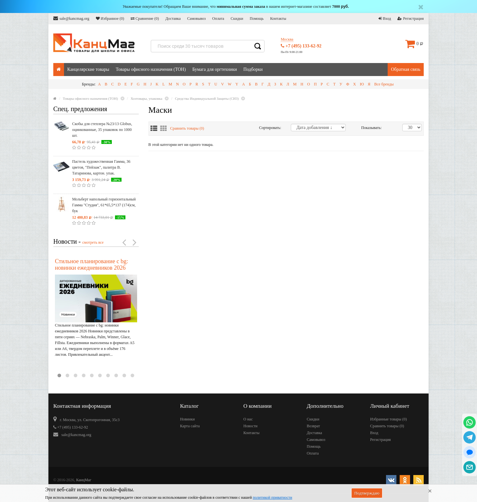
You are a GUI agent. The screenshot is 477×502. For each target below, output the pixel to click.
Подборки (253, 69)
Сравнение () (145, 18)
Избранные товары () (388, 419)
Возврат (313, 426)
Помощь (257, 18)
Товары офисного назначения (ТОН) (151, 69)
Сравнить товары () (187, 128)
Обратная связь (405, 69)
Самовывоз (196, 18)
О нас (248, 419)
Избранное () (110, 18)
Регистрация (410, 18)
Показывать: (368, 127)
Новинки (187, 419)
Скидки (237, 18)
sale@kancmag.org (71, 18)
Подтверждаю (366, 493)
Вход (385, 18)
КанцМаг (83, 480)
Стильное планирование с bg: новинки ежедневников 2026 (91, 264)
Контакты (278, 18)
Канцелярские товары (88, 69)
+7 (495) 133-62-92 (301, 46)
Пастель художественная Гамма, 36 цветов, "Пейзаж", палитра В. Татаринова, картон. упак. (101, 167)
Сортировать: (270, 127)
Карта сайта (190, 426)
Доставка (173, 18)
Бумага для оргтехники (214, 69)
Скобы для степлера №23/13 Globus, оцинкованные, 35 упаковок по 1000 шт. (102, 130)
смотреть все (93, 242)
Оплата (218, 18)
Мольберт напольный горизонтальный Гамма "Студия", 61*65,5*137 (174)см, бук (104, 205)
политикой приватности (272, 497)
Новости (250, 426)
